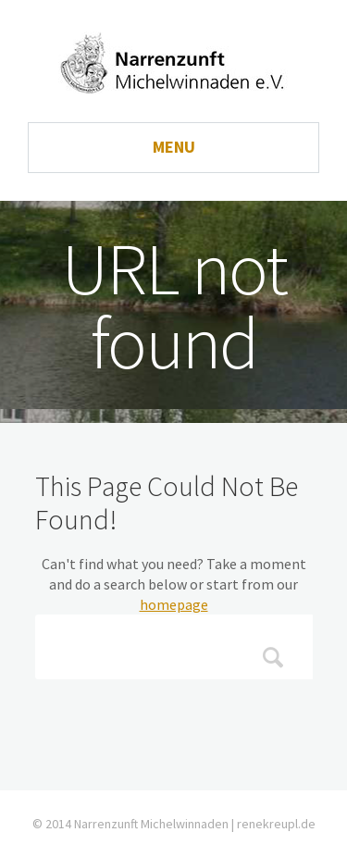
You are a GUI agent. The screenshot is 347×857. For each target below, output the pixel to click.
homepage (174, 604)
